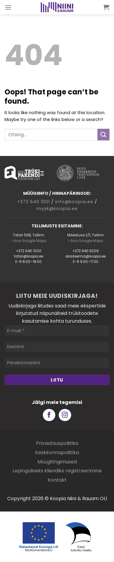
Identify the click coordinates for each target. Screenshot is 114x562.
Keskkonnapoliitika (57, 452)
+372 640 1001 (33, 202)
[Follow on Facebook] (49, 415)
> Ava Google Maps (28, 240)
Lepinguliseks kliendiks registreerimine (57, 470)
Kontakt (57, 480)
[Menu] (8, 7)
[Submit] (104, 134)
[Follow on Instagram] (64, 415)
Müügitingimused (57, 461)
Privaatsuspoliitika (57, 443)
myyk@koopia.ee (57, 209)
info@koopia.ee (74, 202)
